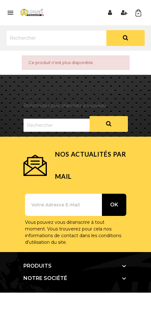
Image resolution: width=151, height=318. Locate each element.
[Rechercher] (75, 38)
